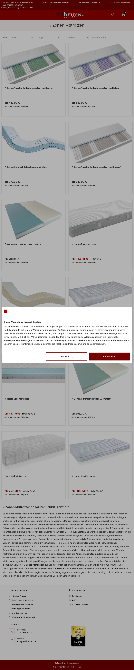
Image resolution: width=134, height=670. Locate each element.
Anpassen (67, 356)
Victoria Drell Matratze (16, 398)
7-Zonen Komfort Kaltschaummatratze (25, 167)
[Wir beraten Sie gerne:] (1, 7)
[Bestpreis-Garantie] (80, 2)
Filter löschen (99, 37)
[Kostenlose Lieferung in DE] (43, 2)
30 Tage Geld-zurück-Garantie (18, 2)
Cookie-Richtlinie (21, 344)
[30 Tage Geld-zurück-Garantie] (1, 2)
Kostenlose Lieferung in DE (57, 2)
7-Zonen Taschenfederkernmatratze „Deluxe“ (96, 88)
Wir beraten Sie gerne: (13, 5)
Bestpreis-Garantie (91, 2)
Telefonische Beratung (22, 600)
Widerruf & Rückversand (23, 617)
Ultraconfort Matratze (83, 244)
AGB (74, 600)
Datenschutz (61, 663)
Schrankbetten (110, 568)
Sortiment (77, 596)
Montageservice (19, 613)
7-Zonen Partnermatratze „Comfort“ (91, 398)
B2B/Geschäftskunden (22, 604)
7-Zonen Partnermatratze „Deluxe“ (23, 244)
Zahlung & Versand (21, 608)
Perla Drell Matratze (15, 476)
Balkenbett (60, 568)
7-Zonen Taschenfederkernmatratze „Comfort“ (30, 88)
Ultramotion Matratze (83, 476)
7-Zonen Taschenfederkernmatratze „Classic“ (96, 167)
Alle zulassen (109, 356)
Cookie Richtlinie (80, 604)
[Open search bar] (112, 14)
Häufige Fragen (19, 596)
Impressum (74, 663)
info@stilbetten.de (26, 641)
